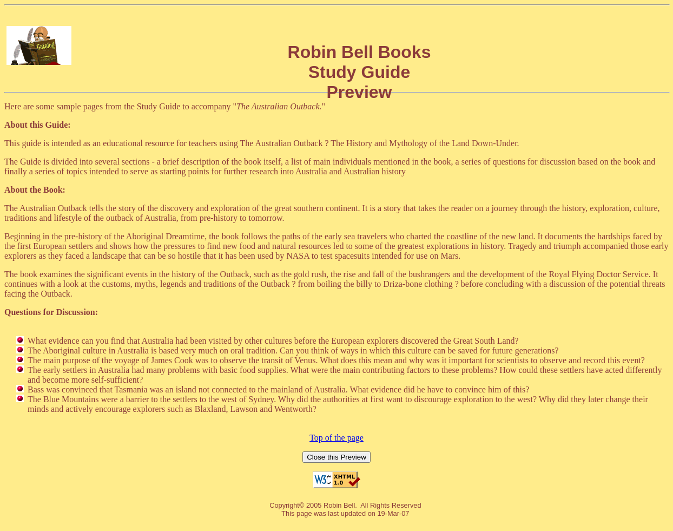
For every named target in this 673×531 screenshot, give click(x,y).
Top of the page (336, 437)
